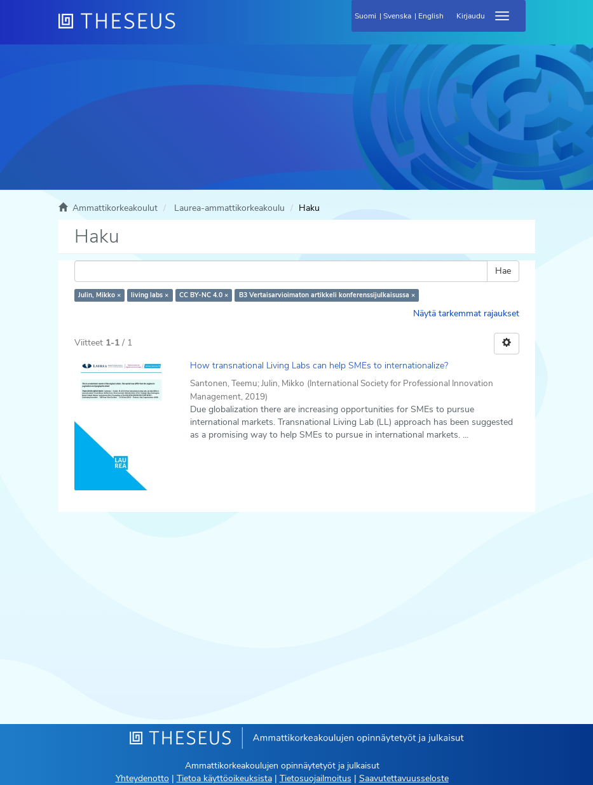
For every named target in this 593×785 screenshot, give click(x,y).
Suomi (365, 16)
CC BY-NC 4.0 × (203, 295)
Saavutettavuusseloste (404, 778)
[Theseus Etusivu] (185, 28)
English (431, 16)
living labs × (149, 295)
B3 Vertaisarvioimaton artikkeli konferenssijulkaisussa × (327, 295)
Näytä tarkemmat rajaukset (466, 313)
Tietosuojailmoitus (315, 778)
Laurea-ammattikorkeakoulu (229, 208)
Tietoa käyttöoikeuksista (224, 778)
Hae (503, 271)
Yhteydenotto (142, 778)
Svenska (397, 16)
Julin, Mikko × (99, 295)
